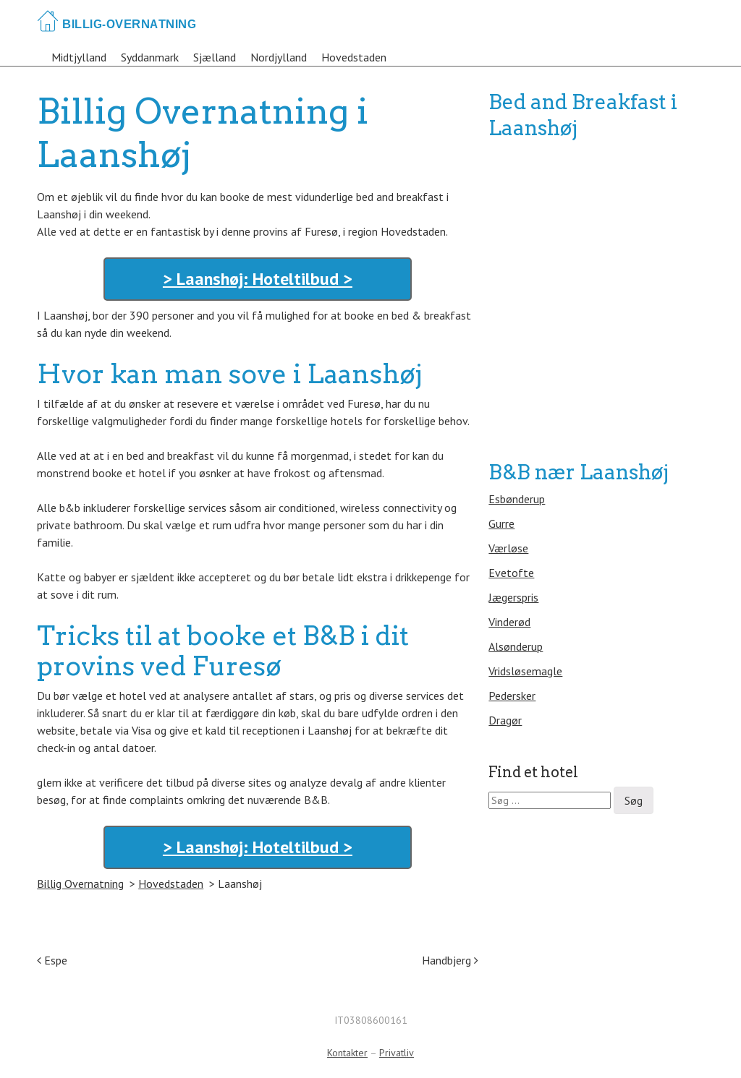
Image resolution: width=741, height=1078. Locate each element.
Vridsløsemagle (525, 671)
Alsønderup (515, 646)
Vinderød (509, 622)
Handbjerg (450, 960)
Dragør (505, 720)
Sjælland (214, 57)
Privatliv (396, 1052)
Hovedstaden (353, 57)
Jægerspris (513, 597)
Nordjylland (278, 57)
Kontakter (347, 1052)
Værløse (508, 548)
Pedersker (511, 695)
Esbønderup (516, 499)
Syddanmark (150, 57)
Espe (52, 960)
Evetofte (511, 572)
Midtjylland (78, 57)
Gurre (501, 523)
